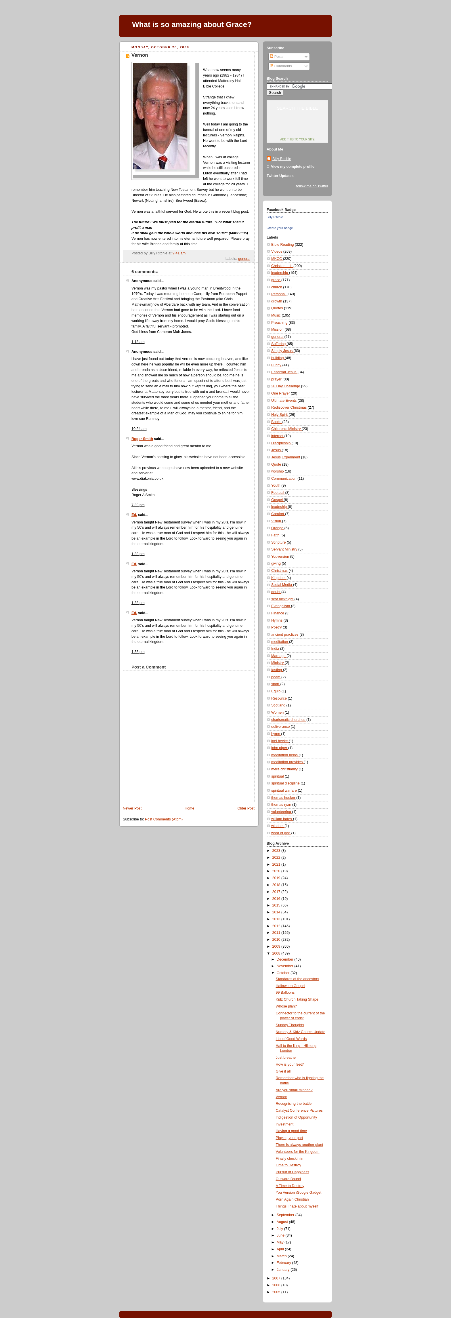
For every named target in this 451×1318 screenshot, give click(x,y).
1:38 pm (138, 554)
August (283, 1222)
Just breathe (286, 1058)
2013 (277, 919)
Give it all (283, 1071)
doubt (276, 592)
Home (189, 808)
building (278, 358)
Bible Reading (283, 245)
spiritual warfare (284, 790)
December (286, 959)
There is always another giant (299, 1145)
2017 (277, 892)
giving (276, 563)
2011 (277, 933)
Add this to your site (297, 139)
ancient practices (285, 635)
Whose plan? (286, 1006)
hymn (276, 734)
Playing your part (289, 1138)
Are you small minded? (294, 1090)
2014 (277, 912)
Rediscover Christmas (289, 407)
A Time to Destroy (290, 1186)
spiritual (278, 776)
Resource (279, 698)
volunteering (281, 812)
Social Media (282, 585)
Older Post (246, 808)
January (284, 1270)
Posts (276, 57)
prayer (276, 379)
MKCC (277, 259)
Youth (276, 485)
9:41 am (179, 253)
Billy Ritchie (281, 159)
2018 (277, 885)
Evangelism (281, 606)
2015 (277, 905)
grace (276, 280)
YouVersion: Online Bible (297, 128)
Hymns (277, 620)
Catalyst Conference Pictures (299, 1111)
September (286, 1215)
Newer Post (132, 808)
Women (278, 713)
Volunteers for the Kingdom (298, 1152)
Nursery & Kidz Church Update (300, 1032)
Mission (277, 329)
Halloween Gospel (290, 986)
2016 (277, 899)
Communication (284, 479)
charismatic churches (288, 720)
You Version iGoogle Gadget (299, 1193)
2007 (277, 1278)
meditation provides (287, 762)
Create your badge (280, 228)
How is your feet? (290, 1064)
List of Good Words (291, 1039)
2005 (277, 1292)
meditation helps (285, 755)
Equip (276, 691)
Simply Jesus (282, 351)
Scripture (279, 542)
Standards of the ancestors (297, 979)
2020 (277, 871)
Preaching (279, 323)
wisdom (277, 826)
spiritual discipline (286, 783)
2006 (277, 1285)
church (277, 287)
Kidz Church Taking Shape (297, 999)
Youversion (280, 557)
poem (276, 677)
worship (278, 471)
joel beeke (280, 741)
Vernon (139, 55)
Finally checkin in (289, 1159)
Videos (277, 251)
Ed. (134, 515)
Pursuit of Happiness (292, 1172)
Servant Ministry (284, 549)
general (244, 259)
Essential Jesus (284, 372)
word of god (281, 833)
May (280, 1242)
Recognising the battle (294, 1104)
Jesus (276, 450)
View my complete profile (292, 167)
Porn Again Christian (292, 1199)
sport (275, 684)
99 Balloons (285, 993)
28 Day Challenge (286, 386)
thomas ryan (281, 805)
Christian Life (282, 266)
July (280, 1229)
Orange (277, 528)
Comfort (278, 514)
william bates (282, 819)
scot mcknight (283, 599)
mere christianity (285, 769)
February (284, 1263)
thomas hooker (283, 798)
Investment (285, 1124)
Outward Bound (288, 1179)
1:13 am (138, 342)
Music (276, 315)
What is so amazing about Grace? (192, 24)
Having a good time (291, 1131)
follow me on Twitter (312, 186)
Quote (276, 464)
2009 (277, 946)
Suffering (279, 344)
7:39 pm (138, 505)
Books (276, 422)
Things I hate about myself (297, 1206)
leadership (280, 273)
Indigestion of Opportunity (296, 1117)
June (281, 1235)
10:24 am (139, 429)
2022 (277, 858)
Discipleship (281, 443)
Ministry (278, 663)
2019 (277, 878)
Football (278, 493)
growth (277, 301)
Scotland (278, 705)
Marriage (278, 656)
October (284, 973)
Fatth (275, 535)
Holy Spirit (280, 415)
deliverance (281, 727)
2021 (277, 864)
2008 (277, 953)
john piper (279, 748)
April (281, 1249)
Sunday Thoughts (290, 1025)
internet (277, 436)
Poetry (277, 627)
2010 (277, 940)
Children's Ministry (286, 429)
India (275, 649)
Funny (276, 365)
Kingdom (278, 578)
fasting (277, 670)
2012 (277, 926)
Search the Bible (297, 108)
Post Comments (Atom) (164, 819)
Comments (281, 66)
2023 (277, 851)
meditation (280, 642)
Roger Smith (142, 439)
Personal (278, 294)
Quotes (277, 308)
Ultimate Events (284, 401)
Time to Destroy (288, 1165)
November (286, 966)
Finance (278, 613)
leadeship (279, 507)
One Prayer (281, 393)
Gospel (277, 500)
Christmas (279, 571)
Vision (276, 521)
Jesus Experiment (286, 457)
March (282, 1256)
